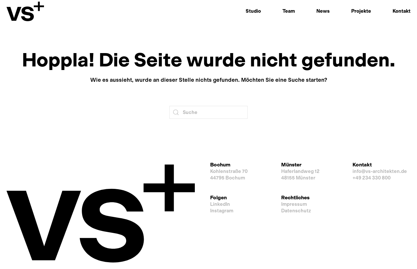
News (323, 11)
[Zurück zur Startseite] (25, 11)
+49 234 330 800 (371, 178)
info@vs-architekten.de (379, 171)
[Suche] (208, 112)
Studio (253, 11)
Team (288, 11)
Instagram (221, 211)
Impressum (294, 204)
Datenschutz (296, 211)
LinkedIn (220, 204)
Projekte (361, 11)
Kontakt (401, 11)
